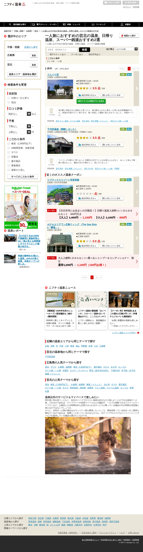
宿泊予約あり (95, 54)
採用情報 (135, 540)
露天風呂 (98, 367)
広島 (47, 346)
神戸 (105, 525)
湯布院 (105, 521)
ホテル (106, 367)
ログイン (127, 7)
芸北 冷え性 (88, 169)
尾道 (72, 346)
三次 (96, 346)
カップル (122, 367)
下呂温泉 (66, 521)
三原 (67, 346)
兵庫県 (56, 518)
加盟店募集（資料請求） (68, 533)
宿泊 (47, 367)
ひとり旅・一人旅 (53, 370)
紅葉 (47, 391)
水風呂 (65, 370)
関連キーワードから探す (16, 528)
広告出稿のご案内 (89, 533)
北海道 (85, 518)
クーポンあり (77, 54)
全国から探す (31, 47)
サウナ (53, 367)
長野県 (93, 518)
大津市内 (97, 525)
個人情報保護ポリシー (90, 540)
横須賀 (42, 525)
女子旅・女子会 (128, 370)
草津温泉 (32, 521)
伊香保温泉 (77, 521)
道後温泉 (87, 521)
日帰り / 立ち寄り (20, 98)
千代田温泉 (50, 356)
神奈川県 (32, 518)
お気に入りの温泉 (112, 3)
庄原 (91, 346)
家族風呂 (15, 165)
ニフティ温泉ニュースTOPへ (124, 333)
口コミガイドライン (108, 533)
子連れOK (115, 370)
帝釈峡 (84, 346)
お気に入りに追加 (113, 95)
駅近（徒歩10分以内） (99, 370)
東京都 (70, 518)
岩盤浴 (90, 388)
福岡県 (108, 518)
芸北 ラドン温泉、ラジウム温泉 (68, 121)
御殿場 (70, 525)
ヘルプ (122, 533)
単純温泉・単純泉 (78, 388)
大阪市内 (78, 525)
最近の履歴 (131, 3)
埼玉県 (41, 518)
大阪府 (78, 518)
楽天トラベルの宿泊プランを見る (91, 101)
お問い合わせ (133, 533)
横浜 (30, 525)
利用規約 (126, 540)
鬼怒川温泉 (114, 521)
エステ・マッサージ (79, 370)
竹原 (61, 346)
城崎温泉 (57, 521)
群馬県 (63, 518)
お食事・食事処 (65, 367)
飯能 (63, 525)
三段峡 (102, 346)
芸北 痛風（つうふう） (100, 121)
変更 (34, 55)
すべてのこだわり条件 (22, 176)
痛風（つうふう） (53, 374)
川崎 (36, 525)
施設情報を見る (88, 95)
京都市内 (88, 525)
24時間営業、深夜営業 (22, 148)
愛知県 (100, 518)
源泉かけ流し (18, 170)
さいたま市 (55, 525)
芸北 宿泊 (85, 121)
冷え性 (114, 367)
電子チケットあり (58, 54)
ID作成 (136, 7)
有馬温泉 (47, 521)
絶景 (132, 388)
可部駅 (116, 169)
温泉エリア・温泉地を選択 (22, 74)
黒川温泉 (96, 521)
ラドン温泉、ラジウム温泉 (107, 388)
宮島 (52, 346)
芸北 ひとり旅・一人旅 (119, 121)
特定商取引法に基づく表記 (111, 540)
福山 (78, 346)
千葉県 (48, 518)
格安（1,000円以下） (82, 367)
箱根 (40, 521)
